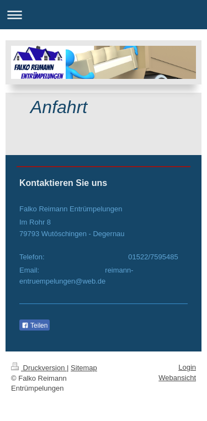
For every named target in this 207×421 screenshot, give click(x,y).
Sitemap (84, 368)
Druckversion (39, 368)
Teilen (34, 325)
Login (187, 367)
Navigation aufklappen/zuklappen (103, 14)
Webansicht (177, 378)
